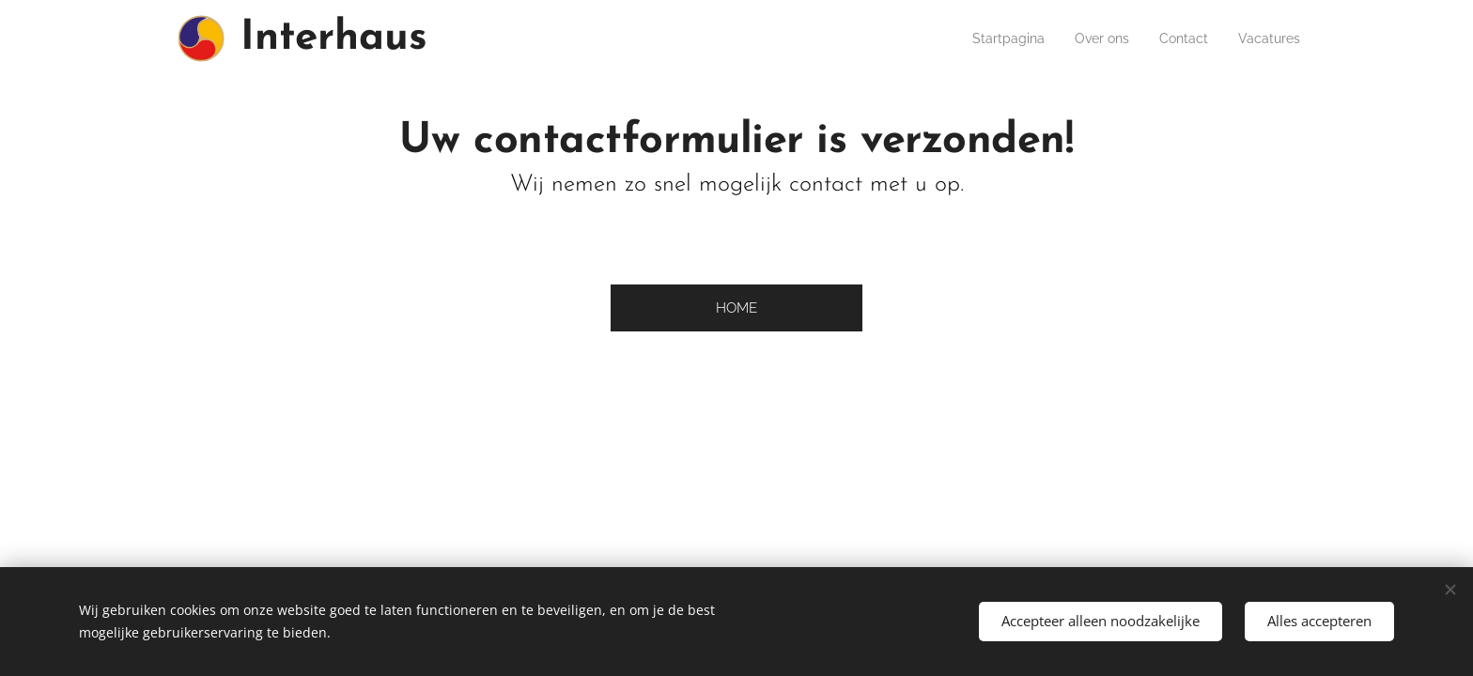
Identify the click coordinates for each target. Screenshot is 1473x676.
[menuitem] (987, 38)
